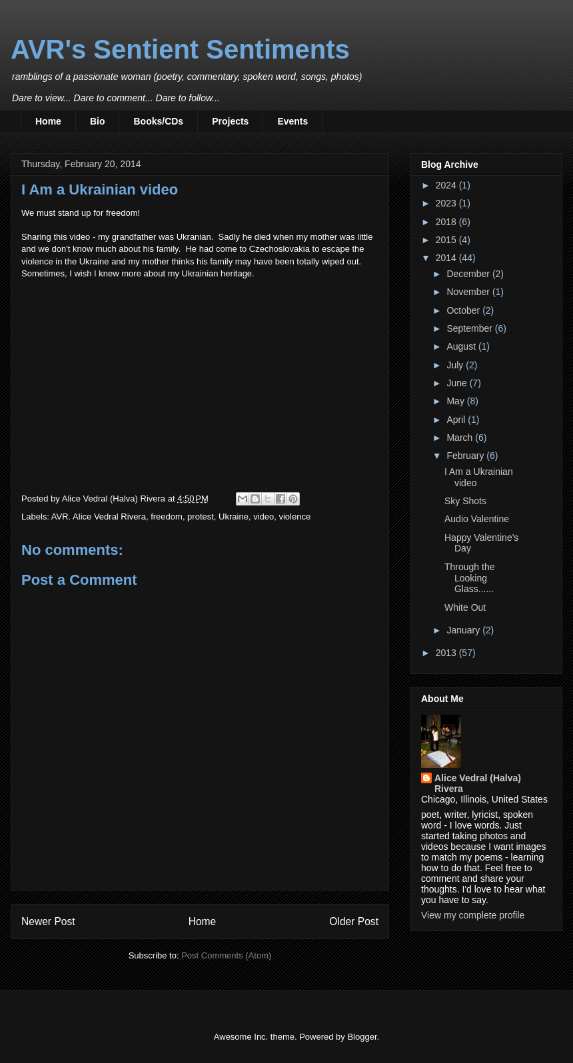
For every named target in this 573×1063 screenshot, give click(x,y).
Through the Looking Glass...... (469, 578)
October (464, 310)
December (469, 273)
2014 (447, 257)
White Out (465, 607)
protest (200, 517)
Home (48, 121)
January (464, 630)
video (263, 517)
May (456, 401)
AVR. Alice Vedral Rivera (98, 517)
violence (294, 517)
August (462, 346)
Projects (230, 121)
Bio (97, 121)
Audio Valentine (476, 519)
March (460, 437)
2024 (447, 185)
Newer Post (48, 921)
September (470, 328)
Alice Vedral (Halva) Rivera (477, 783)
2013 (447, 652)
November (469, 291)
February (466, 455)
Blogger (361, 1037)
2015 (447, 239)
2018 (447, 221)
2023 (447, 203)
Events (292, 121)
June (457, 383)
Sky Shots (465, 501)
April (457, 419)
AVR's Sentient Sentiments (180, 49)
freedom (167, 517)
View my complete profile (472, 915)
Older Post (353, 921)
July (456, 365)
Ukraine (234, 517)
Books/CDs (158, 121)
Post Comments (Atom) (226, 955)
